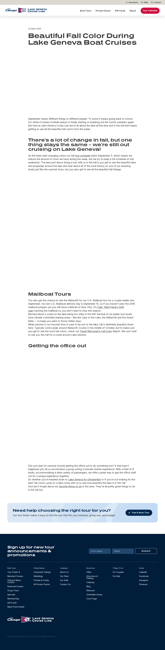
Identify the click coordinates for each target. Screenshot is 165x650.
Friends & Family (41, 580)
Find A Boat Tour (140, 512)
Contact (157, 2)
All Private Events (42, 584)
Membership (13, 599)
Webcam (90, 590)
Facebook (144, 576)
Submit (146, 551)
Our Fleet (64, 576)
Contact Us (65, 584)
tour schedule (82, 155)
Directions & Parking (92, 577)
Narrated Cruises (15, 576)
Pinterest (143, 584)
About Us (64, 572)
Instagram (143, 580)
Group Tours (13, 590)
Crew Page (91, 599)
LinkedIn (143, 572)
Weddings (38, 576)
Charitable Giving (94, 595)
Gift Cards (120, 10)
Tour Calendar (150, 10)
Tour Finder (12, 572)
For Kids (116, 576)
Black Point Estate (15, 607)
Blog (88, 586)
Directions (133, 2)
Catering (90, 582)
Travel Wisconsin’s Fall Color (96, 331)
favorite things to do (70, 486)
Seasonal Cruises (15, 586)
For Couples (118, 572)
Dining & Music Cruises (14, 581)
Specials (11, 595)
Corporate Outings (42, 572)
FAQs (146, 2)
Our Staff (64, 580)
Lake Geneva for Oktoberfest (84, 479)
